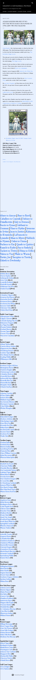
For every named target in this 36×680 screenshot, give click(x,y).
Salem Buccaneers (6, 455)
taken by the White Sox (26, 71)
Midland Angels (5, 400)
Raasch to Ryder (8, 247)
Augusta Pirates (5, 536)
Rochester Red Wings (7, 303)
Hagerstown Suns (6, 348)
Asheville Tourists (6, 534)
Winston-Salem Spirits (7, 457)
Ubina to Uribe (26, 250)
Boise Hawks (4, 570)
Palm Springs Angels (7, 421)
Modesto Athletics (6, 419)
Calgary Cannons (6, 318)
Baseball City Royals (7, 464)
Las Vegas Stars (5, 325)
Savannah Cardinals (6, 553)
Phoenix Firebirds (6, 327)
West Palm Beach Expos (8, 489)
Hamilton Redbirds (6, 598)
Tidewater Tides (5, 308)
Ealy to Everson (21, 222)
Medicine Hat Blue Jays (8, 637)
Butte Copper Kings (7, 626)
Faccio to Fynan (7, 225)
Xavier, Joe (5, 257)
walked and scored (8, 92)
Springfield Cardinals (7, 523)
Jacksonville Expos (6, 378)
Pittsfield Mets (5, 607)
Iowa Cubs (4, 280)
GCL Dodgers (5, 667)
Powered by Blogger (18, 675)
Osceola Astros (5, 476)
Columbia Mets (5, 538)
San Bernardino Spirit (7, 429)
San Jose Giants (5, 432)
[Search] (32, 2)
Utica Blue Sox (17, 161)
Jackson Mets (4, 397)
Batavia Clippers (5, 590)
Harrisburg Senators (7, 350)
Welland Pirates (5, 615)
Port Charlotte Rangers (8, 479)
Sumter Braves (5, 558)
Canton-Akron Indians (8, 346)
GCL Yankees (4, 669)
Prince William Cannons (8, 453)
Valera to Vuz (6, 254)
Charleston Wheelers (7, 543)
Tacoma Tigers (5, 331)
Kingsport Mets (5, 654)
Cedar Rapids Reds (6, 506)
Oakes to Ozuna (19, 241)
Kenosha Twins (5, 511)
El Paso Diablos (5, 395)
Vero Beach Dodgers (7, 487)
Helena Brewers (5, 632)
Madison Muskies (6, 513)
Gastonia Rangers (6, 547)
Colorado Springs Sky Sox (8, 321)
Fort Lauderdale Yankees (8, 470)
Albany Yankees (5, 344)
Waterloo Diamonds (6, 526)
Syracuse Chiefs (5, 306)
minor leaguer (9, 161)
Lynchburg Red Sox (7, 449)
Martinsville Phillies (6, 656)
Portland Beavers (6, 329)
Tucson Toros (5, 333)
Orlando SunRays (6, 387)
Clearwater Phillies (6, 466)
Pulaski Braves (5, 660)
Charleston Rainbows (7, 541)
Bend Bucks (4, 568)
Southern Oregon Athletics (9, 577)
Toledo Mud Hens (6, 310)
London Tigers (5, 353)
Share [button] (4, 159)
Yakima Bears (4, 581)
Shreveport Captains (7, 404)
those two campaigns (21, 68)
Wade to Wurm (22, 254)
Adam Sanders (6, 48)
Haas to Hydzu (17, 228)
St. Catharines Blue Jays (8, 609)
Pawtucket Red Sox (6, 299)
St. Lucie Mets (5, 481)
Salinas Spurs (4, 427)
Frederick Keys (5, 444)
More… (29, 11)
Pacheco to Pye (7, 244)
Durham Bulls (5, 442)
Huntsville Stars (5, 382)
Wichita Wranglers (6, 408)
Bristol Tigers (4, 643)
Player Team (22, 11)
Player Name (12, 11)
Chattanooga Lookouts (8, 372)
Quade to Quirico (24, 244)
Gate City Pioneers (6, 628)
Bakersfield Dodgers (7, 417)
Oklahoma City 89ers (7, 286)
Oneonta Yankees (6, 605)
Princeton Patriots (6, 658)
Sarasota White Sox (6, 485)
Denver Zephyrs (5, 276)
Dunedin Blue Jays (6, 468)
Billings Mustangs (6, 624)
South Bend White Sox (7, 521)
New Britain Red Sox (7, 355)
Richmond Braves (6, 301)
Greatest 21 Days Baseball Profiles (17, 6)
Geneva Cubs (4, 596)
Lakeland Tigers (5, 472)
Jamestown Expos (6, 600)
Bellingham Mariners (7, 566)
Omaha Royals (5, 289)
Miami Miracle (5, 474)
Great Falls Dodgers (6, 630)
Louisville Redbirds (6, 282)
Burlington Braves (6, 504)
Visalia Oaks (4, 436)
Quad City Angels (6, 517)
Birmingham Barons (6, 368)
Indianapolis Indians (7, 278)
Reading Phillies (5, 357)
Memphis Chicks (6, 385)
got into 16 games (10, 83)
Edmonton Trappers (7, 323)
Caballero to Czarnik (10, 218)
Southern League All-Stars (9, 365)
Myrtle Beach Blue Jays (7, 551)
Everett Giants (5, 575)
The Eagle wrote (16, 61)
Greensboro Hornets (7, 549)
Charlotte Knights (6, 370)
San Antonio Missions (7, 402)
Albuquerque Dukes (7, 316)
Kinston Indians (5, 447)
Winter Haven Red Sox (7, 491)
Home (5, 11)
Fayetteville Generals (7, 545)
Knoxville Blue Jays (6, 380)
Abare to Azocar (8, 215)
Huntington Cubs (6, 649)
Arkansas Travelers (6, 393)
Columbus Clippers (6, 295)
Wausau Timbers (5, 528)
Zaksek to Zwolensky (10, 260)
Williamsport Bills (6, 359)
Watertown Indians (6, 613)
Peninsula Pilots (5, 451)
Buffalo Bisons (5, 274)
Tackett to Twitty (8, 250)
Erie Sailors (3, 594)
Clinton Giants (5, 508)
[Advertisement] (18, 184)
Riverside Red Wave (6, 425)
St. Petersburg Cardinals (8, 483)
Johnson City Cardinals (8, 652)
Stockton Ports (5, 434)
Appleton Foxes (5, 500)
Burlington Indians (6, 645)
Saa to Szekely (24, 247)
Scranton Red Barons (7, 297)
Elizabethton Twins (6, 647)
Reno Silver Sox (5, 423)
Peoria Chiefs (4, 515)
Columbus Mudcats (7, 374)
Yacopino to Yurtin (21, 257)
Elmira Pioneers (5, 592)
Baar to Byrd (24, 215)
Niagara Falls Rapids (7, 602)
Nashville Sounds (6, 284)
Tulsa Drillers (4, 406)
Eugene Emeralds (6, 573)
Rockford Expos (5, 519)
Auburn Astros (5, 588)
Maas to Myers (17, 238)
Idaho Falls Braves (6, 635)
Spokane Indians (5, 579)
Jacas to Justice (17, 231)
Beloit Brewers (5, 502)
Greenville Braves (6, 376)
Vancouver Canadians (7, 335)
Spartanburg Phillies (7, 555)
